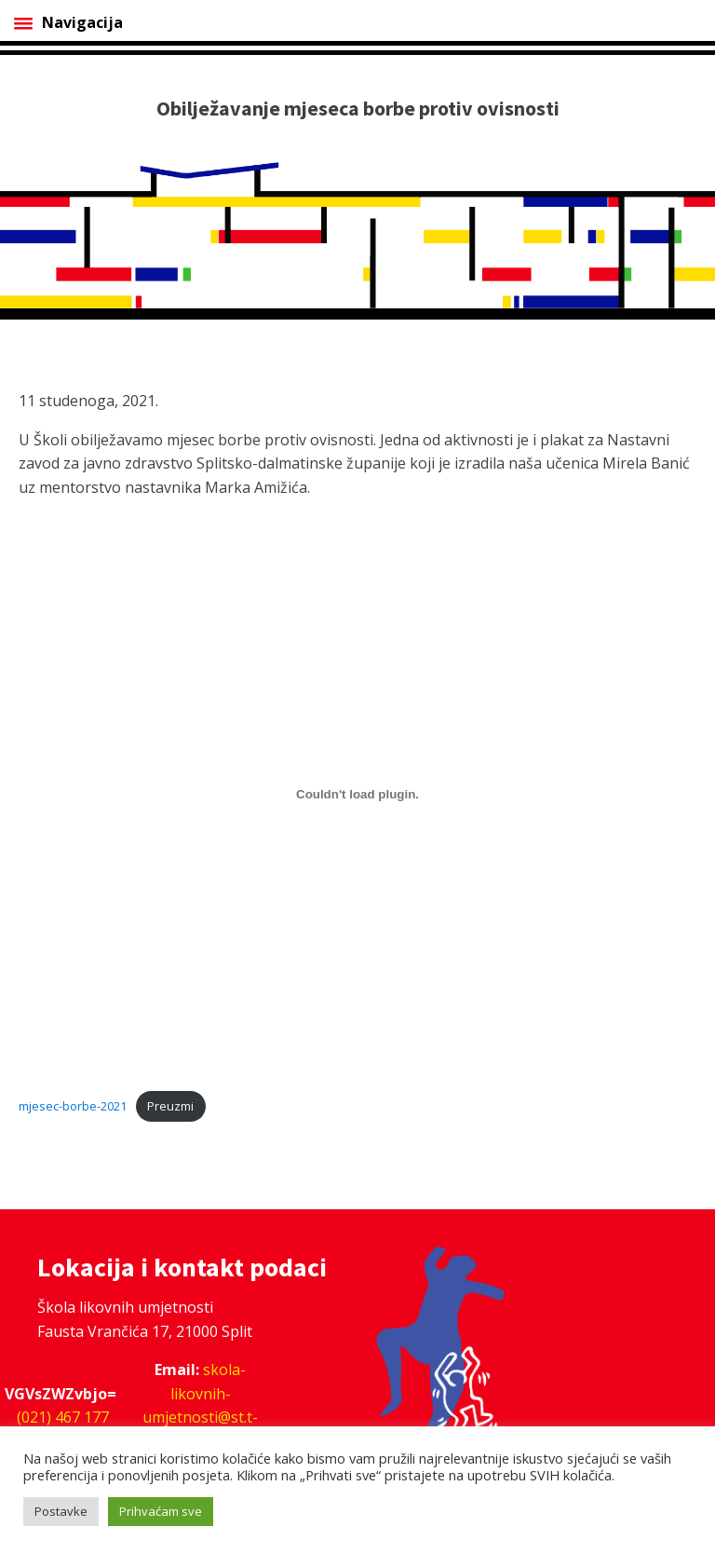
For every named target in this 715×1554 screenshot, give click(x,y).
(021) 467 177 (63, 1417)
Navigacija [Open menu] (68, 22)
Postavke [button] (61, 1511)
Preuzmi (170, 1105)
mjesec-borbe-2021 (73, 1105)
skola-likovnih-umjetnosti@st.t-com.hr (200, 1405)
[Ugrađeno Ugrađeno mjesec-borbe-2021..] (357, 793)
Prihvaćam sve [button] (160, 1511)
